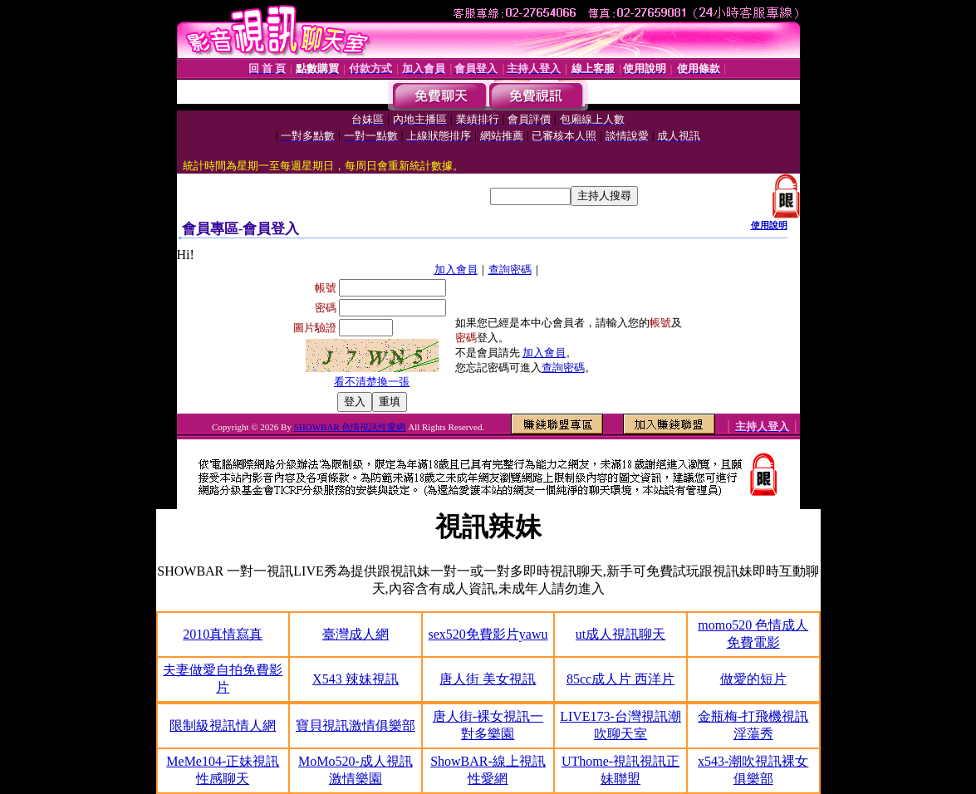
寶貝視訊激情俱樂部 (355, 725)
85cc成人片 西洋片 (620, 679)
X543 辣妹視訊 (355, 679)
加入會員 (456, 269)
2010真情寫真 (222, 634)
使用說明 (769, 225)
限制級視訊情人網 (222, 725)
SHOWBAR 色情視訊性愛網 (350, 427)
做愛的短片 (753, 679)
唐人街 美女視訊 (487, 679)
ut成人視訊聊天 (620, 634)
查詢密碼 (510, 269)
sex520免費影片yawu (487, 634)
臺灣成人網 (355, 634)
